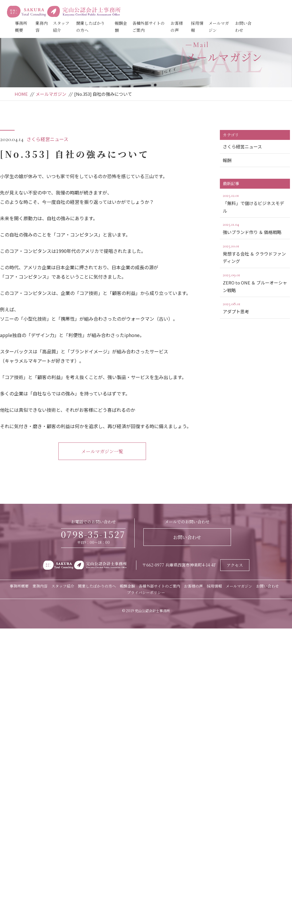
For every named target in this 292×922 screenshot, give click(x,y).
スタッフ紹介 (62, 586)
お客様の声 (193, 586)
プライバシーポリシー (146, 592)
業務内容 (40, 586)
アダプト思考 (255, 307)
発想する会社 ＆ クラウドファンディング (255, 253)
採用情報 (214, 586)
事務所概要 (19, 586)
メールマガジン (51, 94)
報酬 (227, 160)
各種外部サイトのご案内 (159, 586)
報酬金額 (127, 586)
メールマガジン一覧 (102, 451)
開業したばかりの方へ (97, 586)
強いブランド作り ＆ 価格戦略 (255, 227)
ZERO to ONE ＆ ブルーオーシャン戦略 (255, 282)
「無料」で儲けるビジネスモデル (255, 203)
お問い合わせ (187, 537)
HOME (21, 94)
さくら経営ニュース (47, 139)
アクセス (235, 565)
